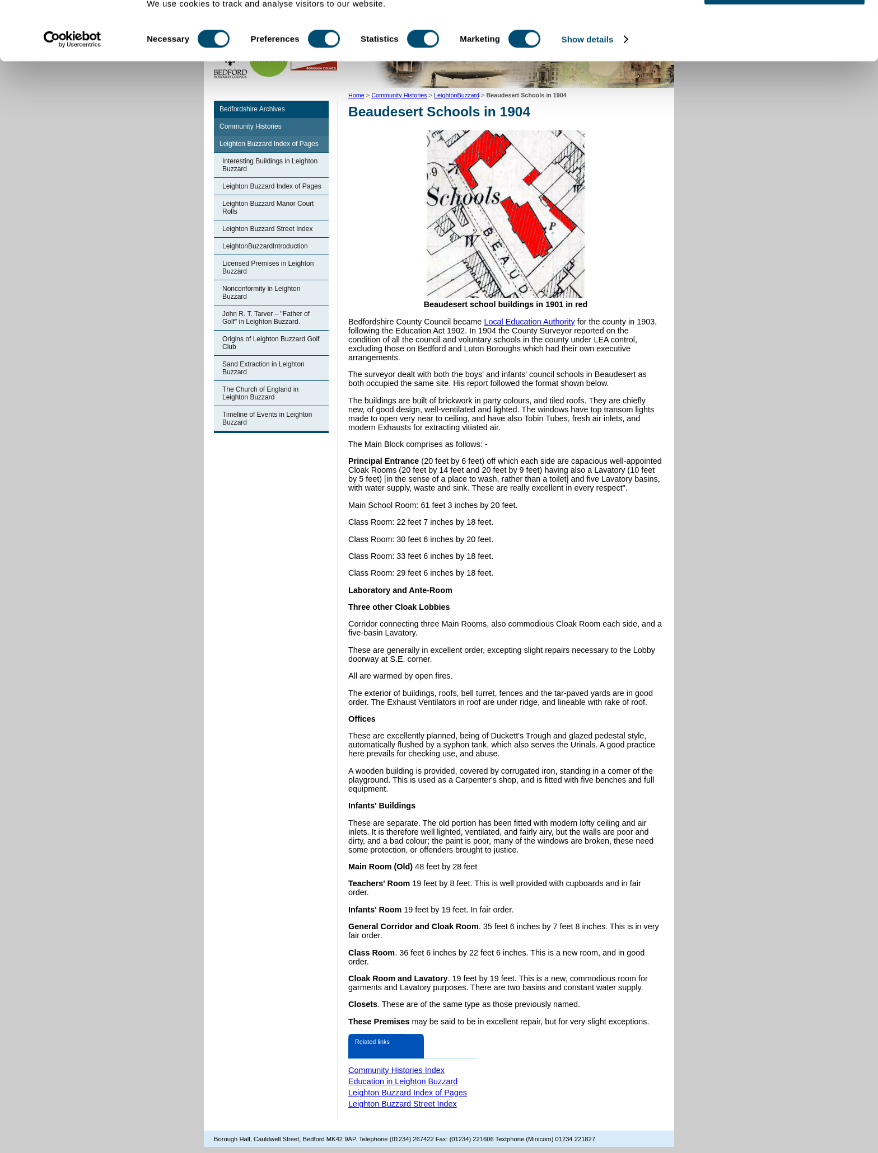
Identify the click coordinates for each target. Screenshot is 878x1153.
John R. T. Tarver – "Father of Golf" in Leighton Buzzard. (266, 318)
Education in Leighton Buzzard (402, 1081)
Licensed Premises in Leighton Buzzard (268, 267)
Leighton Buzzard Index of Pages (269, 144)
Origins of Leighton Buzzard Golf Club (270, 343)
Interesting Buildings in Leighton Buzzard (269, 165)
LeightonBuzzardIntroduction (265, 246)
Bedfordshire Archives (252, 109)
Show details (588, 77)
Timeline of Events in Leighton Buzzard (267, 418)
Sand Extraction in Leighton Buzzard (263, 368)
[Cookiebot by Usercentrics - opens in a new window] (73, 77)
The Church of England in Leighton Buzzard (260, 393)
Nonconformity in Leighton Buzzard (261, 292)
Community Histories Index (396, 1070)
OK (784, 27)
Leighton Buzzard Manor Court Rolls (268, 207)
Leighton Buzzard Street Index (267, 229)
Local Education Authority (529, 321)
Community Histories (251, 126)
